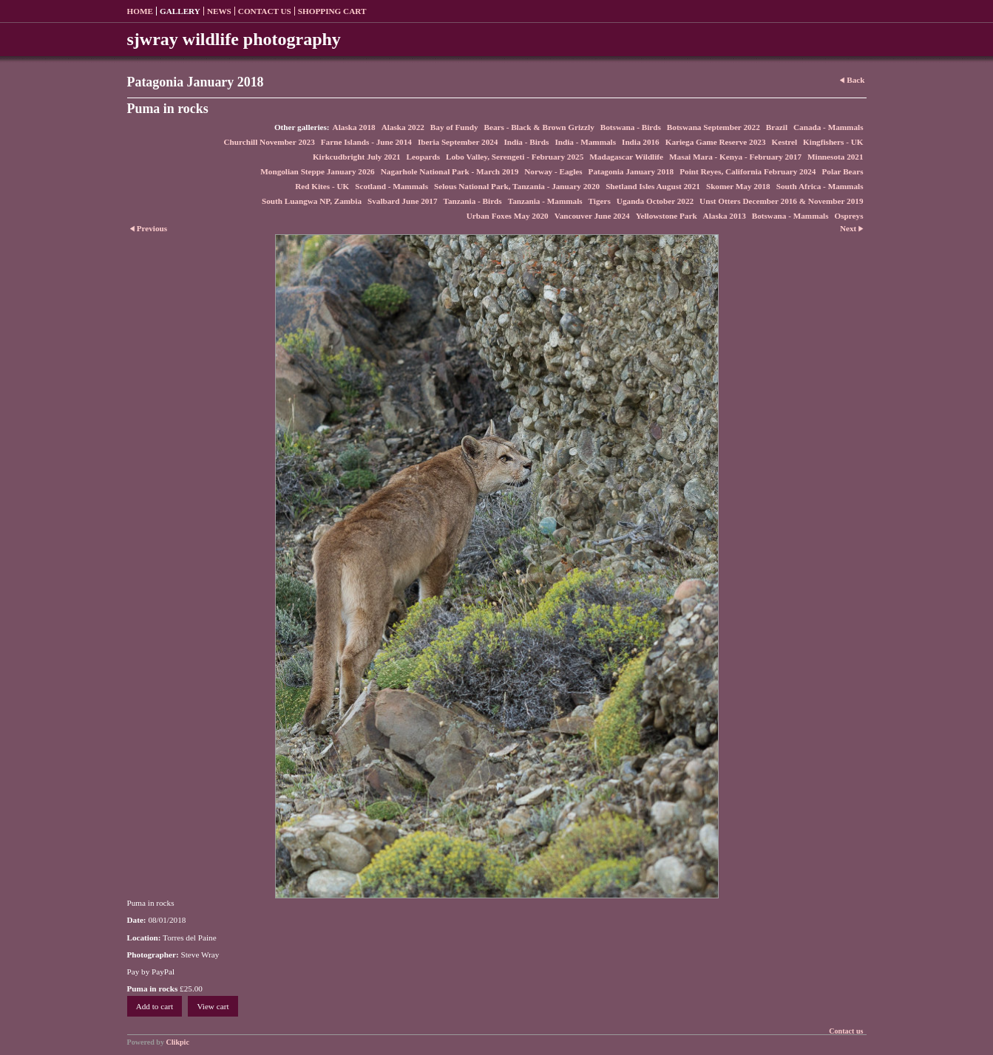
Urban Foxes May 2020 (508, 215)
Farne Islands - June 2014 (366, 141)
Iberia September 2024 (458, 141)
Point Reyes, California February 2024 (747, 171)
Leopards (423, 156)
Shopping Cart (332, 11)
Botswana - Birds (630, 127)
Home (140, 11)
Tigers (600, 201)
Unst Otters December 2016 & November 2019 (781, 201)
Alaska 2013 (724, 215)
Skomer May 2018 (738, 186)
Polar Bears (842, 171)
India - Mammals (585, 141)
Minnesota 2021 (835, 156)
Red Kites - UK (322, 186)
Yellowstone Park (666, 215)
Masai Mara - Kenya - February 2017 (735, 156)
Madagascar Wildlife (626, 156)
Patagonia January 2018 (631, 171)
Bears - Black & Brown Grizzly (539, 127)
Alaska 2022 (403, 127)
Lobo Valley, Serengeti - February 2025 (514, 156)
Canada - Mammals (828, 127)
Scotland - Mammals (391, 186)
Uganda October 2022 (655, 201)
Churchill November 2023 (269, 141)
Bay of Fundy (454, 127)
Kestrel (784, 141)
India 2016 (641, 141)
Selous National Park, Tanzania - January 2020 (517, 186)
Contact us (264, 11)
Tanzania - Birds (473, 201)
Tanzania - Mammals (545, 201)
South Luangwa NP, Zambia (312, 201)
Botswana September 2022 (713, 127)
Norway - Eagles (553, 171)
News (219, 11)
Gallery (180, 11)
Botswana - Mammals (790, 215)
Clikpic (177, 1042)
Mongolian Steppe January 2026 (317, 171)
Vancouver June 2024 (592, 215)
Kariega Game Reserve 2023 (715, 141)
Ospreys (849, 215)
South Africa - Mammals (820, 186)
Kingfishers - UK (833, 141)
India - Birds (526, 141)
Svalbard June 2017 (402, 201)
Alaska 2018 (354, 127)
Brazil (776, 127)
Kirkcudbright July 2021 (357, 156)
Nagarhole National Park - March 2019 (450, 171)
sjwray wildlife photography (234, 39)
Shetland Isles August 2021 (653, 186)
